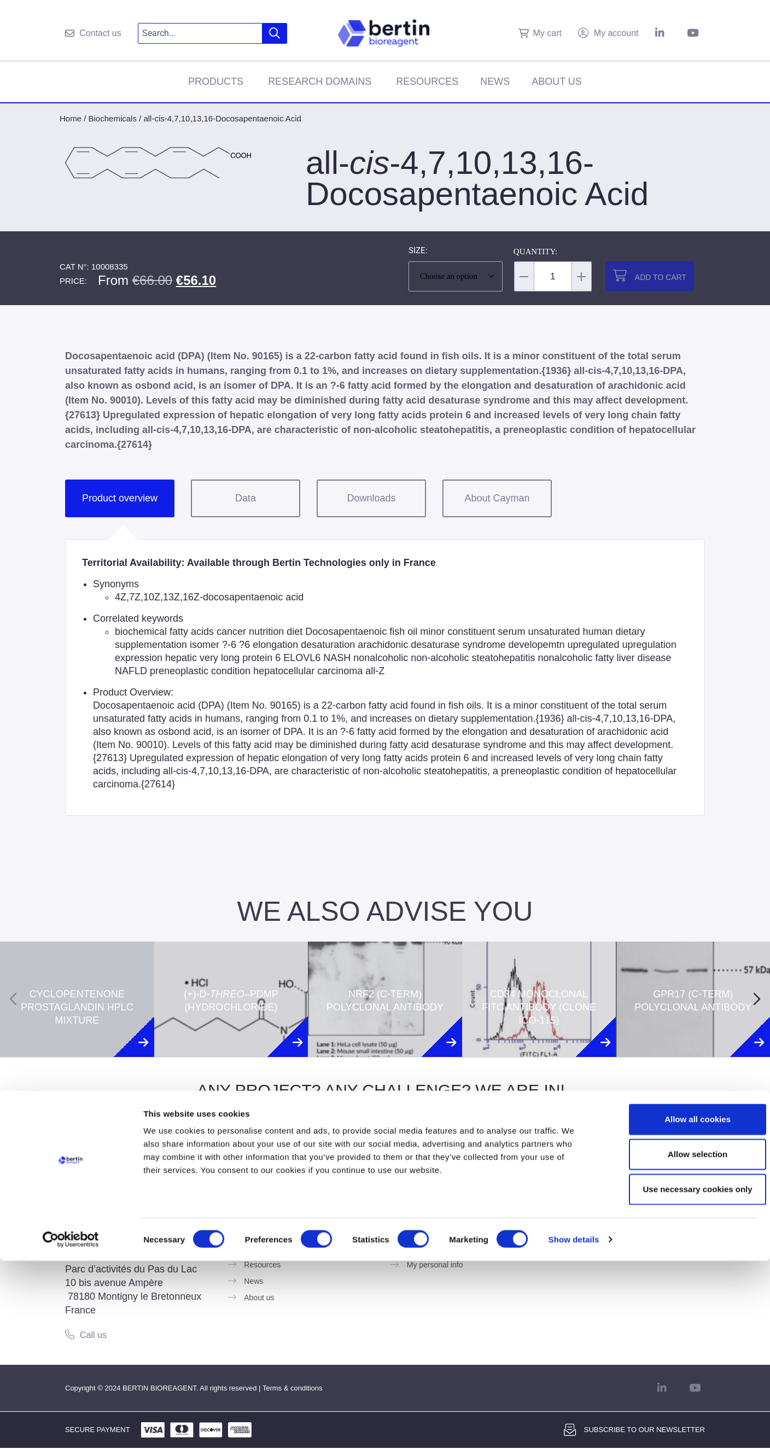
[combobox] (200, 33)
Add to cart (660, 277)
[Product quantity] (553, 276)
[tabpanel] (385, 677)
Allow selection (678, 1342)
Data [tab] (245, 498)
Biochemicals (113, 118)
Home (70, 118)
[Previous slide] (13, 999)
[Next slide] (757, 999)
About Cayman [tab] (496, 498)
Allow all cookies (679, 1307)
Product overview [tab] (120, 498)
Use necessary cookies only (678, 1377)
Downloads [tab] (371, 498)
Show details (574, 1427)
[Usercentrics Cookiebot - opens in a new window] (71, 1427)
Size (417, 251)
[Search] (274, 33)
